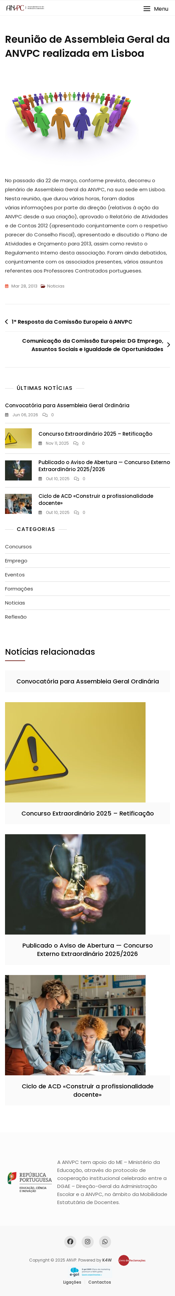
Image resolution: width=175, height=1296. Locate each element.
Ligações (72, 1282)
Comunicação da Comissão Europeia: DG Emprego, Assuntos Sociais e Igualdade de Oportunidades (92, 345)
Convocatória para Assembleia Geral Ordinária (67, 405)
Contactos (99, 1282)
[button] (155, 9)
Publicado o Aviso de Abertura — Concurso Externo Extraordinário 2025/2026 (104, 466)
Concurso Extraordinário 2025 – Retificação (95, 433)
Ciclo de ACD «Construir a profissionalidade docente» (88, 1090)
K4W (107, 1260)
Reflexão (16, 616)
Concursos (18, 546)
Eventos (15, 574)
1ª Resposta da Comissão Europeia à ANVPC (72, 322)
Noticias (56, 286)
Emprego (16, 560)
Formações (19, 588)
